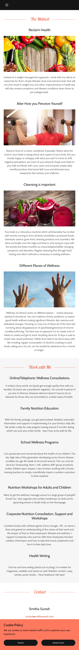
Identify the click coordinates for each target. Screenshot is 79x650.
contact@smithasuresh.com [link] (39, 616)
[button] (9, 5)
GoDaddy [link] (38, 642)
